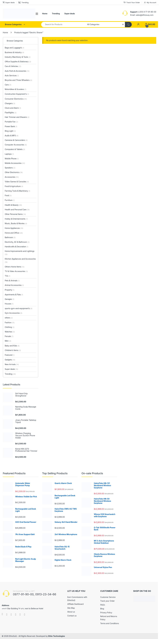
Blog (102, 608)
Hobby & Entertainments (16, 219)
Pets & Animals (12, 280)
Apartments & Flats (14, 294)
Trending (23, 2)
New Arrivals (12, 364)
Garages (9, 299)
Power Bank (11, 126)
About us (71, 612)
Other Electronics (14, 172)
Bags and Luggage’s (14, 48)
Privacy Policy (106, 612)
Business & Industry (14, 52)
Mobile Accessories (15, 163)
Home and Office (14, 233)
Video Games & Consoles (17, 181)
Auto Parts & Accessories (17, 71)
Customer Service (107, 597)
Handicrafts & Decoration (16, 246)
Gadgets (10, 360)
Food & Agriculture (14, 186)
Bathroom (10, 237)
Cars (8, 85)
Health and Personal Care (17, 209)
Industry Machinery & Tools (18, 57)
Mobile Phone (12, 158)
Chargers (10, 103)
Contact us (72, 616)
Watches (10, 332)
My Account (150, 2)
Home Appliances (14, 228)
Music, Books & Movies (16, 223)
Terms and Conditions (109, 623)
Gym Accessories (13, 313)
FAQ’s (102, 605)
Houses (9, 304)
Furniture (10, 200)
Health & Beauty (13, 205)
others (9, 318)
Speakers (10, 168)
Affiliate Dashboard (75, 604)
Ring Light (10, 131)
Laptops (9, 154)
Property (9, 290)
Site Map (71, 608)
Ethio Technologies (56, 636)
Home (44, 13)
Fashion (10, 322)
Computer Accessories (16, 145)
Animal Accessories (14, 285)
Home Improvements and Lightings (19, 252)
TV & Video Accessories (16, 271)
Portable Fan (11, 122)
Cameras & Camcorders (16, 140)
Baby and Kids (12, 346)
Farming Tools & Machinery (17, 191)
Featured (10, 355)
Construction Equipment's (17, 94)
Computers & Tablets (15, 149)
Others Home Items (15, 267)
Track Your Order (131, 2)
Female (9, 336)
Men (8, 341)
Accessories (12, 177)
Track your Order (107, 601)
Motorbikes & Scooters (15, 89)
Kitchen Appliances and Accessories (20, 260)
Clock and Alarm (13, 108)
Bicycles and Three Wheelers (18, 80)
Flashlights (11, 112)
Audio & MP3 (11, 135)
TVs (7, 276)
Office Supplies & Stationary (18, 61)
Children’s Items (13, 350)
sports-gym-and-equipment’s (19, 308)
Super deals (9, 2)
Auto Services (12, 75)
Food (8, 195)
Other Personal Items (15, 214)
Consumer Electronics (16, 99)
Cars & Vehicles (13, 66)
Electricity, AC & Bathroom (17, 242)
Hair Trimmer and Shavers (17, 117)
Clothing (9, 327)
